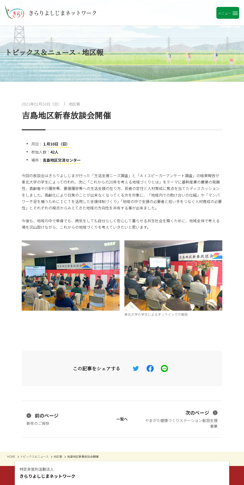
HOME (11, 456)
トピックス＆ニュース (34, 456)
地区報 (74, 104)
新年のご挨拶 (42, 419)
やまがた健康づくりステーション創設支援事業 (181, 419)
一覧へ (122, 419)
